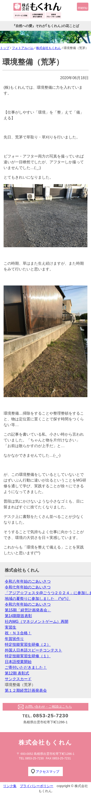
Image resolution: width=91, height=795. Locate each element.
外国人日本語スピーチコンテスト (33, 650)
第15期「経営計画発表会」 (28, 610)
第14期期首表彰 (18, 616)
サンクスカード (18, 679)
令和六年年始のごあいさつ (28, 604)
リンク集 (9, 786)
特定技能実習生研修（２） (28, 644)
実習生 (10, 627)
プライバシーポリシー (36, 786)
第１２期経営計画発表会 (26, 690)
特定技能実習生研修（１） (28, 656)
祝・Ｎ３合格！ (18, 633)
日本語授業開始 (18, 662)
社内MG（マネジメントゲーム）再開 (36, 622)
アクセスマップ (47, 771)
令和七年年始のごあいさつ (28, 587)
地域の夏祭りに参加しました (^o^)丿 (37, 599)
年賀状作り (14, 639)
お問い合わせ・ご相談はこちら (48, 706)
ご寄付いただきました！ (26, 667)
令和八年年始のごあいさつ (28, 581)
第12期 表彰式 (17, 673)
